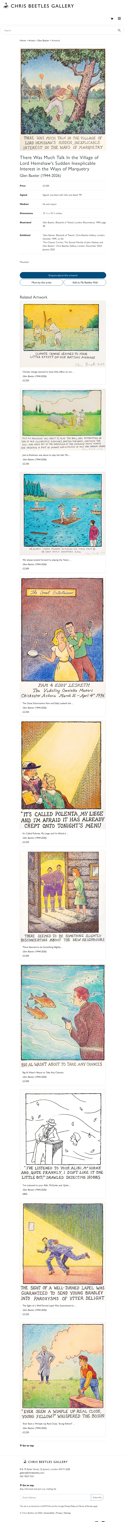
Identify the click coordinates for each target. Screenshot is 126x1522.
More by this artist (41, 282)
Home (23, 40)
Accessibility (49, 1512)
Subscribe (97, 1497)
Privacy (59, 1512)
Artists (31, 40)
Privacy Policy (70, 1506)
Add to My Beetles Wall (85, 282)
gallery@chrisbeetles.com (32, 1472)
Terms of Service (86, 1506)
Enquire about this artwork (63, 275)
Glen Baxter (43, 40)
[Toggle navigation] (119, 18)
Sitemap (67, 1512)
